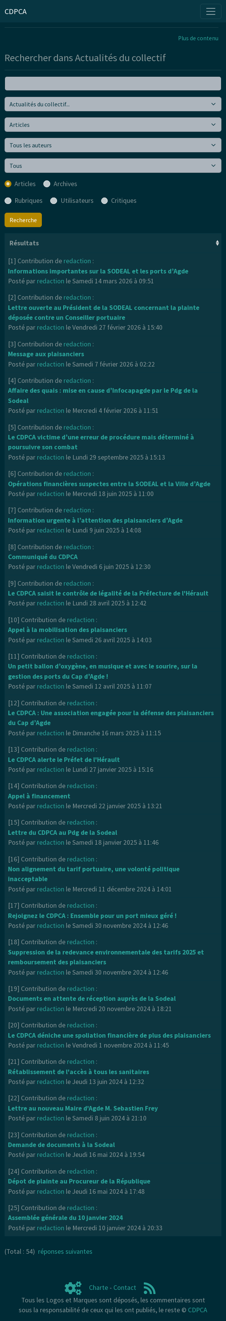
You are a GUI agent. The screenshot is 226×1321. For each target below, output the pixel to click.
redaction (77, 261)
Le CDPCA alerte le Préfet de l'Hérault (64, 759)
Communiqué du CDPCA (43, 557)
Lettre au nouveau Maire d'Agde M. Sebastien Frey (83, 1108)
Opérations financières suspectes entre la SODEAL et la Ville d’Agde (109, 484)
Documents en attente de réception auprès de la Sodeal (92, 998)
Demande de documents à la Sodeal (61, 1145)
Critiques (124, 200)
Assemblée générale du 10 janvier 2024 (65, 1218)
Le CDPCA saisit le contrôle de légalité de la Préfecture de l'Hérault (108, 593)
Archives (65, 184)
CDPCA (197, 1310)
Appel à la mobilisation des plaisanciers (67, 630)
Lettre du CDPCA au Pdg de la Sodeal (62, 832)
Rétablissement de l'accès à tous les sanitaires (78, 1072)
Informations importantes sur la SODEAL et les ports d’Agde (98, 271)
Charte (98, 1287)
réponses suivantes (65, 1251)
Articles (25, 184)
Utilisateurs (77, 200)
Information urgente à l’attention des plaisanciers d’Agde (95, 520)
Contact (124, 1287)
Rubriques (28, 200)
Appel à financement (39, 796)
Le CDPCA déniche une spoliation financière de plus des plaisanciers (109, 1035)
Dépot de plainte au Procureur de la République (79, 1181)
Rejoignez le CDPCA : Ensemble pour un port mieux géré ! (92, 916)
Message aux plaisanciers (46, 354)
